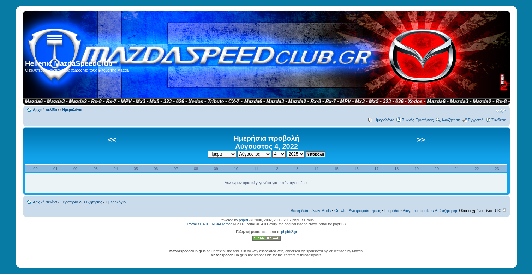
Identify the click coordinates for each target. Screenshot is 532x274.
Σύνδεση (498, 120)
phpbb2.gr (289, 232)
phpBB (244, 220)
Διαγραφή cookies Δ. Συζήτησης (430, 210)
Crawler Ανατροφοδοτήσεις (357, 210)
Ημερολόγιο (72, 110)
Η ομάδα (391, 210)
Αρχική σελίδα (45, 110)
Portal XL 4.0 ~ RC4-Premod (209, 224)
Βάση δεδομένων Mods (311, 210)
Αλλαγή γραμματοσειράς (501, 111)
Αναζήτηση (450, 120)
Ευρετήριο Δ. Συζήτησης (81, 202)
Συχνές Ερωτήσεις (418, 120)
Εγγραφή (476, 120)
